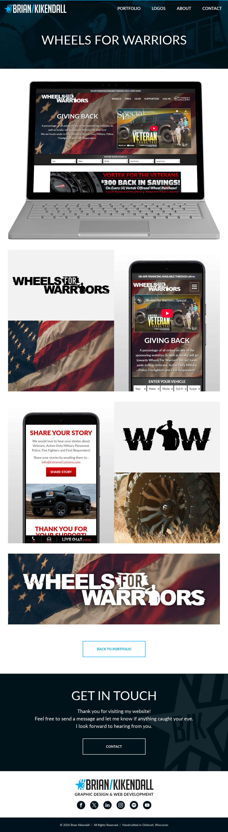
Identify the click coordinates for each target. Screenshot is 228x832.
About (184, 9)
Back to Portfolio (114, 649)
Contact (212, 9)
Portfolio (129, 9)
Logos (159, 9)
